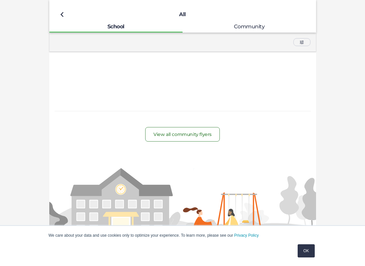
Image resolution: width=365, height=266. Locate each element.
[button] (301, 42)
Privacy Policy (246, 235)
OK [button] (306, 251)
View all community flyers (182, 134)
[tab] (116, 26)
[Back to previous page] (62, 14)
